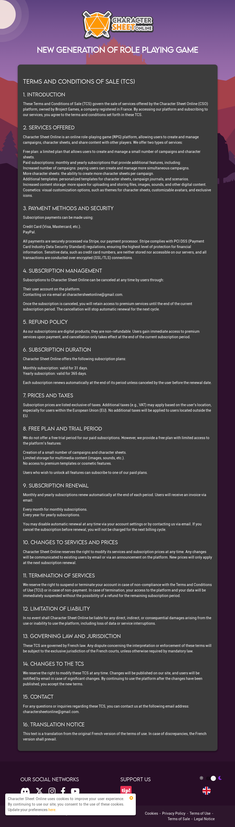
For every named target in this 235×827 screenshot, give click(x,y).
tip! (126, 790)
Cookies (151, 813)
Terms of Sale (179, 819)
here (51, 810)
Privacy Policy (173, 813)
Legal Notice (204, 819)
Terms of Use (200, 813)
